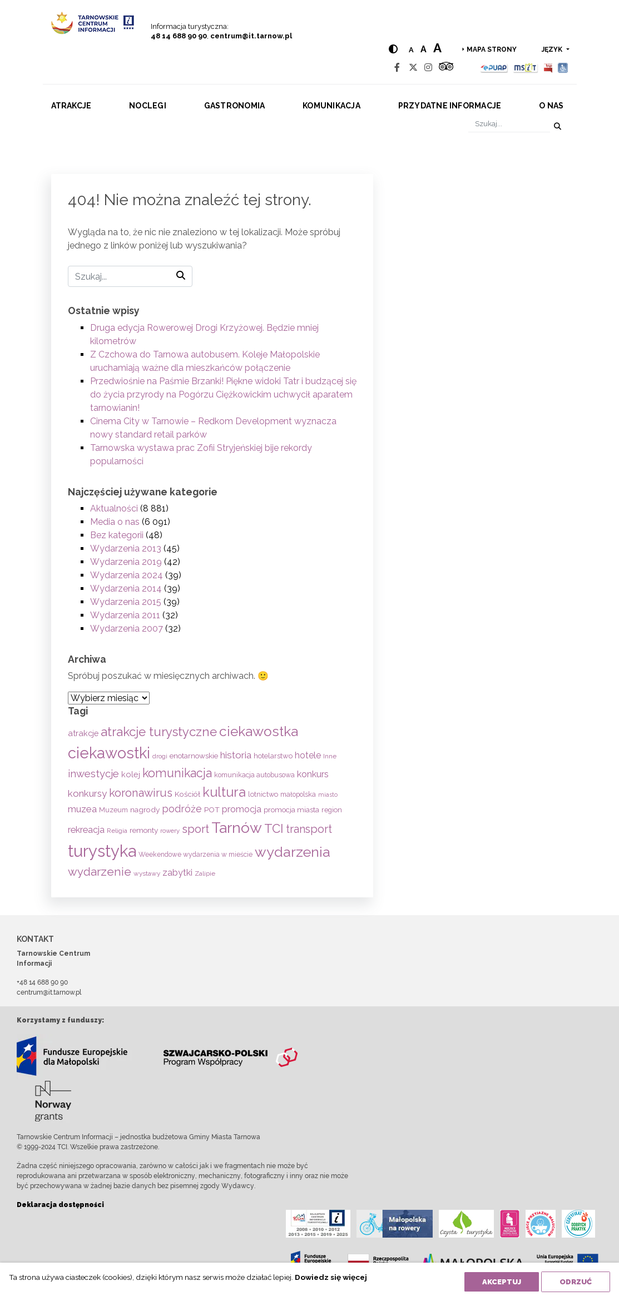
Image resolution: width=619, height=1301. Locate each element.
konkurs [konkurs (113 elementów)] (313, 774)
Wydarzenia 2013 (125, 548)
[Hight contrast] (393, 49)
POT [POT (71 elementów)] (212, 809)
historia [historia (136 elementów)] (235, 755)
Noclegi (147, 105)
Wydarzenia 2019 (126, 562)
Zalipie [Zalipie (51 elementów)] (205, 873)
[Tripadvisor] (446, 67)
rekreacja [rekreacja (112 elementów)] (86, 830)
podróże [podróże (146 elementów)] (182, 809)
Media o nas (115, 522)
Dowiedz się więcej (331, 1277)
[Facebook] (397, 67)
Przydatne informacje (450, 105)
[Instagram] (428, 67)
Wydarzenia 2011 (125, 615)
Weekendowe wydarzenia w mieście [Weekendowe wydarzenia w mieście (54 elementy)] (195, 854)
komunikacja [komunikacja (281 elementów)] (177, 773)
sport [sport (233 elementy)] (195, 829)
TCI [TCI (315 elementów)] (274, 828)
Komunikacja (331, 105)
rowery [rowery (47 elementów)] (170, 831)
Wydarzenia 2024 (126, 575)
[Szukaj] (509, 124)
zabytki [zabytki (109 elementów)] (177, 872)
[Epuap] (494, 67)
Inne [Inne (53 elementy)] (329, 756)
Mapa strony (492, 49)
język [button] (553, 49)
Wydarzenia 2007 (126, 628)
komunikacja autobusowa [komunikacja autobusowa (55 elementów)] (254, 775)
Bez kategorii (116, 535)
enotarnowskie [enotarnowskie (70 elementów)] (194, 755)
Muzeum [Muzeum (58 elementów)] (113, 810)
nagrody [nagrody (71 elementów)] (145, 809)
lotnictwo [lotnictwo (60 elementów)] (263, 794)
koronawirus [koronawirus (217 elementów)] (140, 793)
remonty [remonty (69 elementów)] (144, 830)
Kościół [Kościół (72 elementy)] (187, 793)
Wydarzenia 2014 (126, 588)
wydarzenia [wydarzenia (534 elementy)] (292, 851)
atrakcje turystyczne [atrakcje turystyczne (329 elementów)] (159, 731)
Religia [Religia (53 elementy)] (117, 831)
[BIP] (548, 67)
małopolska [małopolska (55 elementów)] (298, 794)
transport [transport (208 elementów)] (309, 829)
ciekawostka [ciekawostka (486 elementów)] (258, 731)
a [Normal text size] (411, 50)
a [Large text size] (437, 48)
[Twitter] (413, 67)
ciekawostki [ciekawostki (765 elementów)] (109, 753)
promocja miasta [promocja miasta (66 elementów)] (291, 809)
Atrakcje (71, 105)
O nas (551, 105)
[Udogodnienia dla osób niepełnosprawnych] (563, 67)
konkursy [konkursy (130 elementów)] (87, 793)
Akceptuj (501, 1282)
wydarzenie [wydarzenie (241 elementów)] (99, 871)
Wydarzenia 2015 (125, 602)
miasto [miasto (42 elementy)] (328, 794)
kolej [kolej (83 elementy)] (130, 774)
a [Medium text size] (423, 49)
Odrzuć (575, 1282)
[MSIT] (525, 67)
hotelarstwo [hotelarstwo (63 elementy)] (273, 756)
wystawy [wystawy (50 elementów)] (146, 873)
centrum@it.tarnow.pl (251, 36)
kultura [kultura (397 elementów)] (224, 792)
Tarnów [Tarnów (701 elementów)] (236, 827)
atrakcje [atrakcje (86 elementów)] (83, 733)
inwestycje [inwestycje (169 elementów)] (93, 773)
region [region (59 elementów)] (331, 810)
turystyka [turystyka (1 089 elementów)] (102, 851)
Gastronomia (234, 105)
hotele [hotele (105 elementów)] (308, 755)
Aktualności (114, 508)
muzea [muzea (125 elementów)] (82, 809)
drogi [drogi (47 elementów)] (159, 756)
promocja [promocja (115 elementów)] (241, 809)
